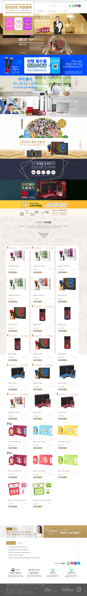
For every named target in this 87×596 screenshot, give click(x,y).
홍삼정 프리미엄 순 (62, 324)
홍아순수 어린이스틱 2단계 (64, 441)
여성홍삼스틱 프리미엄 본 (38, 266)
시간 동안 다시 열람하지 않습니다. (10, 36)
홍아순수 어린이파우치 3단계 (14, 471)
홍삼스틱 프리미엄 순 (62, 295)
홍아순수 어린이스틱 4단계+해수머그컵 (41, 500)
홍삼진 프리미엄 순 (12, 383)
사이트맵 (38, 584)
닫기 (32, 36)
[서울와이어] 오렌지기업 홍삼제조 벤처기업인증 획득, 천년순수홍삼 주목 (24, 558)
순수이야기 (20, 543)
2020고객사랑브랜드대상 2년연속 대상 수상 (17, 547)
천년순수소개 (9, 584)
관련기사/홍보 (11, 543)
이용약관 (23, 584)
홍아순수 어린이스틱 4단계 (64, 471)
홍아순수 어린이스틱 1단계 (39, 441)
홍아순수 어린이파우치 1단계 (14, 441)
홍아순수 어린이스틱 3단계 (39, 471)
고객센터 (65, 11)
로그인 (73, 1)
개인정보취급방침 (16, 584)
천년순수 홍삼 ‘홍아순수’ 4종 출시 (15, 555)
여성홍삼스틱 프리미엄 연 (38, 295)
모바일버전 (43, 584)
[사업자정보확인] (30, 592)
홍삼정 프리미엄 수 (37, 324)
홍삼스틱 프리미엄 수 (13, 324)
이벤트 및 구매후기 (52, 11)
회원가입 (79, 1)
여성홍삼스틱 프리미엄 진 (13, 266)
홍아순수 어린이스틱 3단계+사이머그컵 (16, 500)
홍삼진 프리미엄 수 (37, 412)
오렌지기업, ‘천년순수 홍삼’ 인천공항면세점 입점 (19, 552)
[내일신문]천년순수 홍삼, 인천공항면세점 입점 (18, 549)
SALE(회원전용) (40, 11)
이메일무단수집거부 (31, 584)
